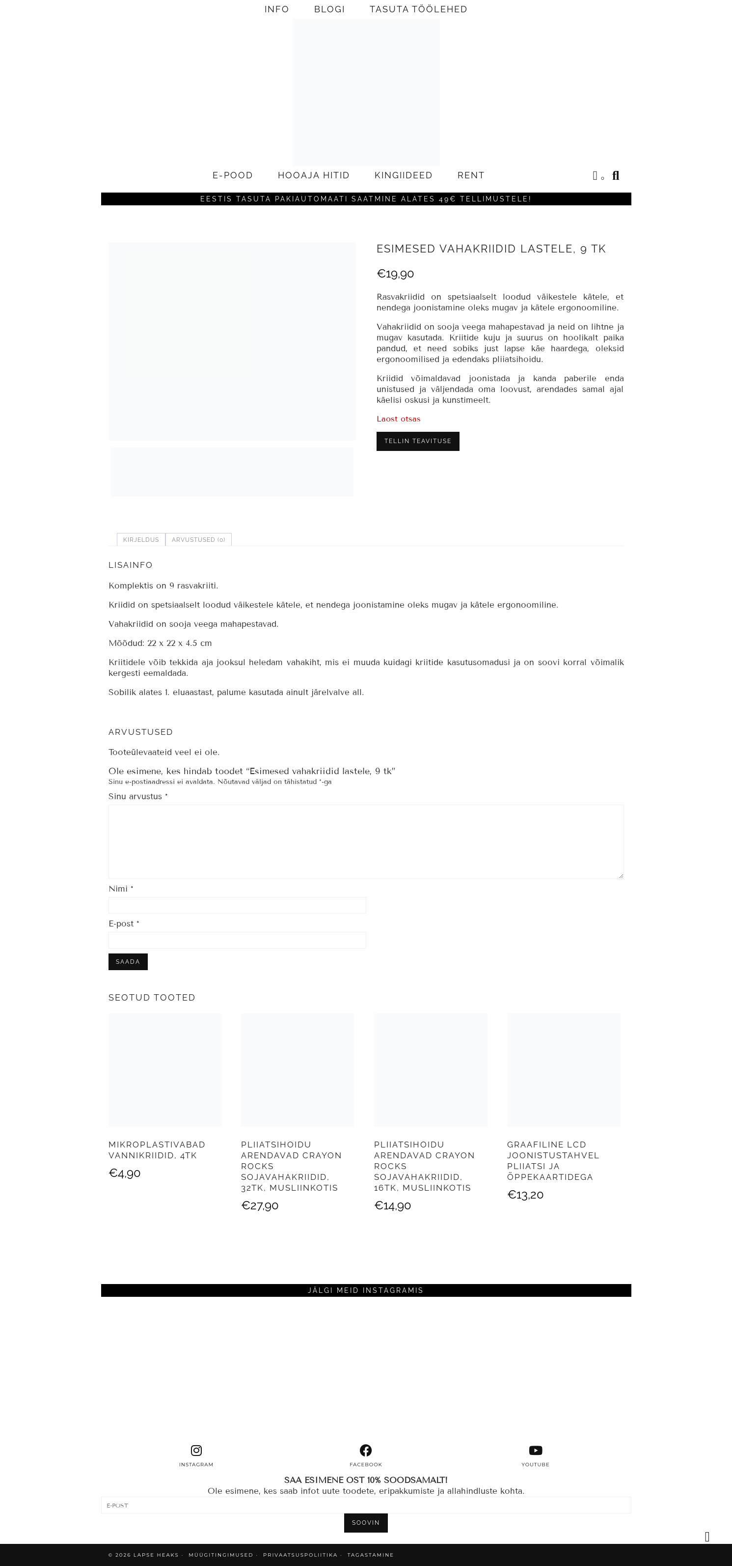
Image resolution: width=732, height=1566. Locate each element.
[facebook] (366, 1456)
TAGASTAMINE (371, 1555)
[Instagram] (167, 1370)
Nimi (121, 889)
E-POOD (233, 175)
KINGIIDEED (404, 175)
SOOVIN (366, 1522)
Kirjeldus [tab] (141, 539)
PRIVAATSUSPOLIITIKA (300, 1555)
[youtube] (536, 1456)
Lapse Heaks (156, 1555)
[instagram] (196, 1456)
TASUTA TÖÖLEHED (419, 9)
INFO (277, 9)
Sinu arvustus (138, 796)
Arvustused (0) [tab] (198, 539)
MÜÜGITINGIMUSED (221, 1555)
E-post (123, 924)
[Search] (616, 175)
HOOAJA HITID (314, 175)
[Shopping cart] (599, 177)
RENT (471, 175)
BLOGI (329, 9)
